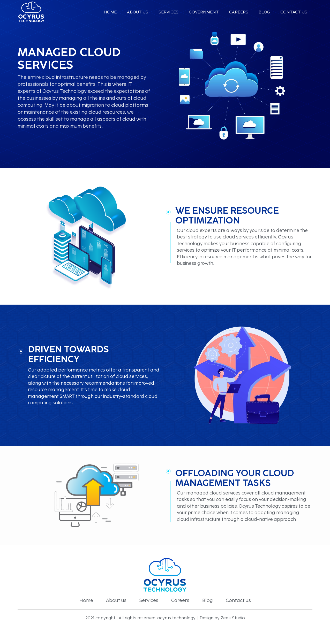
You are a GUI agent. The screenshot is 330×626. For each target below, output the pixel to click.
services (168, 12)
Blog (264, 12)
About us (137, 12)
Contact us (293, 12)
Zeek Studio (233, 618)
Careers (238, 12)
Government (204, 12)
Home (110, 12)
